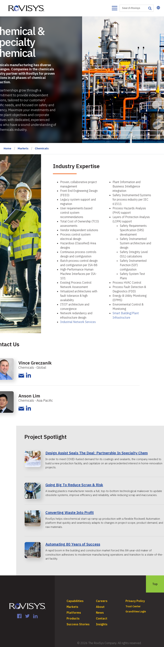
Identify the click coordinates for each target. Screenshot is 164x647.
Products (73, 618)
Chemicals (42, 148)
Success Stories (78, 624)
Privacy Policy (135, 601)
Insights (101, 624)
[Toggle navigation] (114, 8)
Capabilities (75, 601)
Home (7, 148)
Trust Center (133, 606)
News (100, 612)
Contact (101, 618)
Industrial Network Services (78, 322)
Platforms (74, 612)
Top (155, 584)
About (100, 607)
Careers (101, 601)
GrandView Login (136, 611)
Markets (23, 148)
